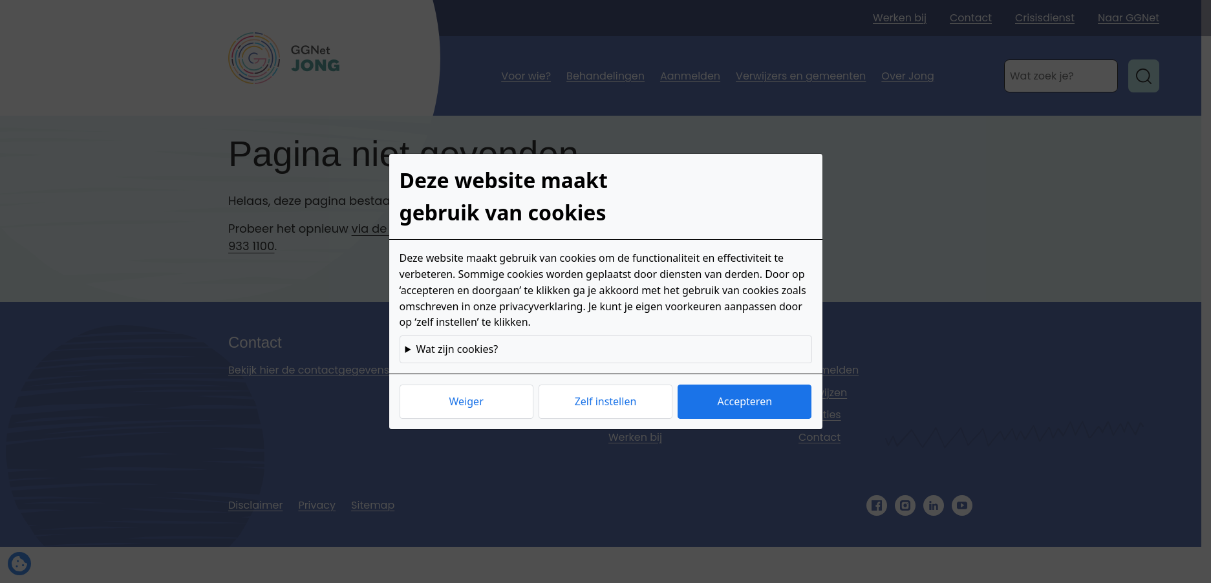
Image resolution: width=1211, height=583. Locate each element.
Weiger (466, 401)
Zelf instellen (606, 401)
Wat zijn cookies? (457, 349)
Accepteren (745, 401)
